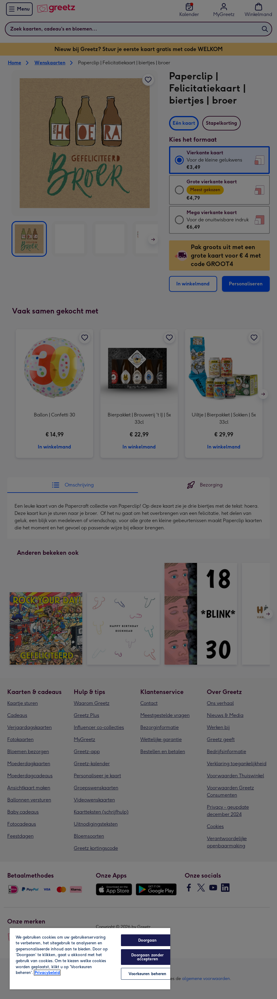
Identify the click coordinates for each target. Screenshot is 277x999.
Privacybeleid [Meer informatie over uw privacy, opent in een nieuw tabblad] (47, 972)
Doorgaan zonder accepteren (147, 957)
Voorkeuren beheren (147, 974)
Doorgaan (147, 940)
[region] (90, 958)
